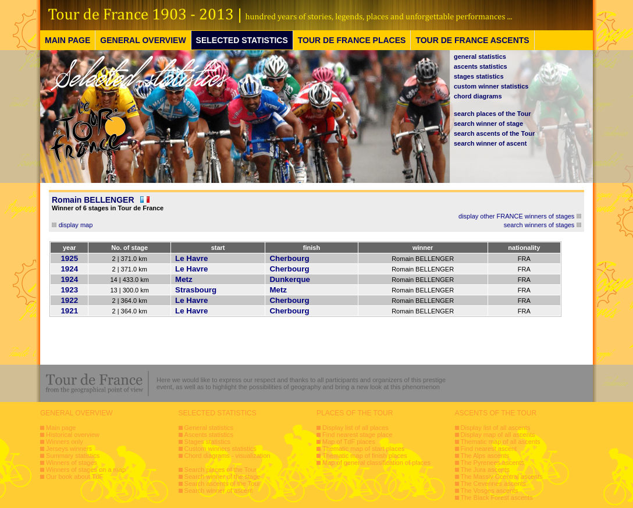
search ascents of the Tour (494, 133)
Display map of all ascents (498, 434)
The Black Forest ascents (497, 497)
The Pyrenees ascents (492, 462)
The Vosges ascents (489, 490)
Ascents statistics (208, 434)
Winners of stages (71, 462)
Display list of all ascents (496, 427)
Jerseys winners (69, 448)
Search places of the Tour (220, 469)
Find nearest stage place (357, 434)
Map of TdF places (348, 441)
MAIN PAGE (67, 40)
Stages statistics (207, 441)
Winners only (64, 441)
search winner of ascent (490, 143)
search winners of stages (539, 224)
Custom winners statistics (220, 448)
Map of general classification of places (376, 462)
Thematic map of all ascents (500, 441)
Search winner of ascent (218, 490)
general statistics (480, 56)
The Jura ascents (485, 469)
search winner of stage (488, 123)
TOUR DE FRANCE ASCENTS (472, 40)
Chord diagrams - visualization (227, 455)
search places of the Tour (492, 113)
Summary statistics (72, 455)
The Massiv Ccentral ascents (502, 476)
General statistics (208, 427)
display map (76, 224)
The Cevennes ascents (494, 483)
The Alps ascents (485, 455)
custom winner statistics (491, 86)
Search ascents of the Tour (222, 483)
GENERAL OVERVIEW (143, 40)
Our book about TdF (74, 476)
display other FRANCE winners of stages (516, 216)
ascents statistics (480, 66)
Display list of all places (355, 427)
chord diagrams (478, 96)
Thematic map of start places (363, 448)
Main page (61, 427)
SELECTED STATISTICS (242, 40)
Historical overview (72, 434)
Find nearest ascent (489, 448)
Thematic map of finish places (364, 455)
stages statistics (479, 76)
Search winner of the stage (222, 476)
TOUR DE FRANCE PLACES (352, 40)
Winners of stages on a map (86, 469)
